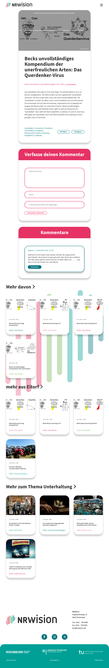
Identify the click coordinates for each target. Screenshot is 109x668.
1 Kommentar (71, 84)
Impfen (39, 133)
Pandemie (48, 128)
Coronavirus (39, 128)
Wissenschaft (30, 133)
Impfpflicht (29, 135)
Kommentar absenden (35, 213)
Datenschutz (11, 660)
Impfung (45, 133)
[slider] (54, 30)
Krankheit (39, 130)
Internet (75, 103)
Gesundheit (29, 130)
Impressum (99, 660)
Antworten (35, 267)
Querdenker (29, 128)
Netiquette (54, 660)
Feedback (78, 132)
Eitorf (53, 84)
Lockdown (38, 135)
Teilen (63, 132)
